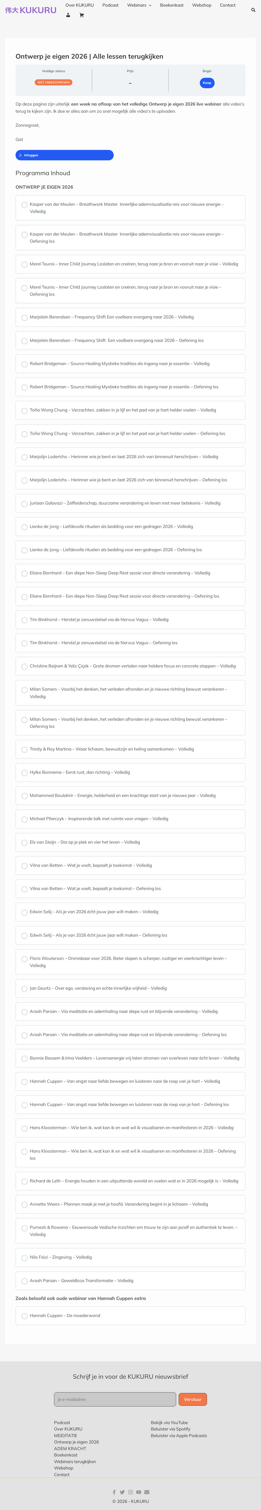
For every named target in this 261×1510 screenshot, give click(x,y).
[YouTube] (138, 1492)
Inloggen (28, 155)
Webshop (63, 1467)
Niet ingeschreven (54, 82)
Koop (207, 83)
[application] (148, 5)
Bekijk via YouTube (169, 1422)
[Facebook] (114, 1492)
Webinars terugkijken (75, 1461)
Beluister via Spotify (170, 1428)
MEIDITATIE (65, 1435)
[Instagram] (130, 1492)
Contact (62, 1474)
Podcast (62, 1422)
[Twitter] (122, 1492)
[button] (253, 10)
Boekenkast (65, 1454)
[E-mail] (146, 1492)
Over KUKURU (68, 1428)
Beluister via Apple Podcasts (179, 1435)
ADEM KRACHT (70, 1448)
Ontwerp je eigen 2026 (76, 1441)
